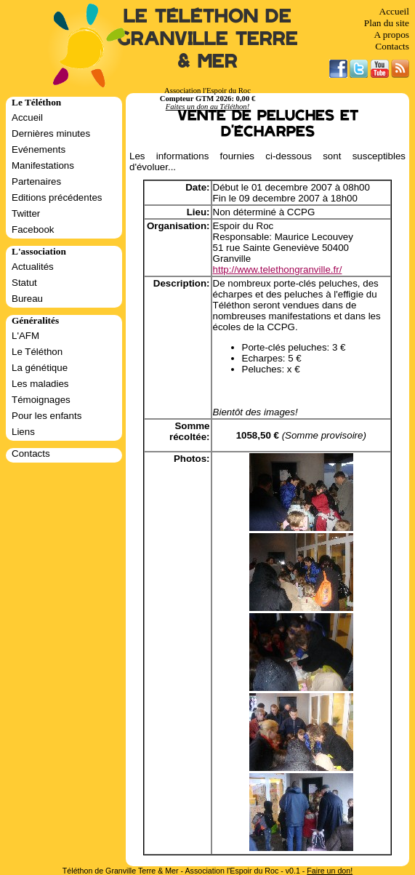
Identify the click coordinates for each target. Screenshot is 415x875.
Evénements (38, 149)
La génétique (40, 367)
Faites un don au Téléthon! (207, 107)
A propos (391, 34)
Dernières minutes (51, 133)
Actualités (33, 266)
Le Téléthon (37, 351)
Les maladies (40, 383)
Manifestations (43, 165)
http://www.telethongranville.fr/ (277, 269)
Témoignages (41, 399)
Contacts (392, 46)
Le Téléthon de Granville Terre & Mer (207, 39)
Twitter (26, 213)
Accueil (394, 11)
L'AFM (25, 335)
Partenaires (36, 181)
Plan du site (386, 22)
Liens (23, 431)
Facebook (33, 229)
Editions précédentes (57, 197)
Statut (24, 282)
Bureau (27, 298)
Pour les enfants (46, 415)
